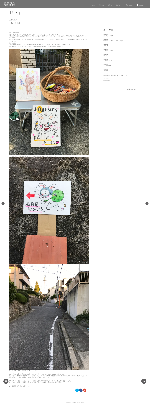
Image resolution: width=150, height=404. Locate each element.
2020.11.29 (105, 44)
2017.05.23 (105, 69)
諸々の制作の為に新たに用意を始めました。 (115, 75)
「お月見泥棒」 (107, 65)
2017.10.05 (105, 64)
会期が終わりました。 (109, 51)
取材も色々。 (107, 70)
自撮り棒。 (106, 46)
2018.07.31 (105, 49)
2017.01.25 (105, 74)
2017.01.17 (105, 79)
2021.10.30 (105, 34)
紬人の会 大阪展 (108, 36)
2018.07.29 (105, 54)
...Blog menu (131, 89)
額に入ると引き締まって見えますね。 (114, 41)
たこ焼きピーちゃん (109, 60)
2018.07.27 (105, 59)
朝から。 (105, 56)
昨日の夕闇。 (107, 80)
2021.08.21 (105, 39)
